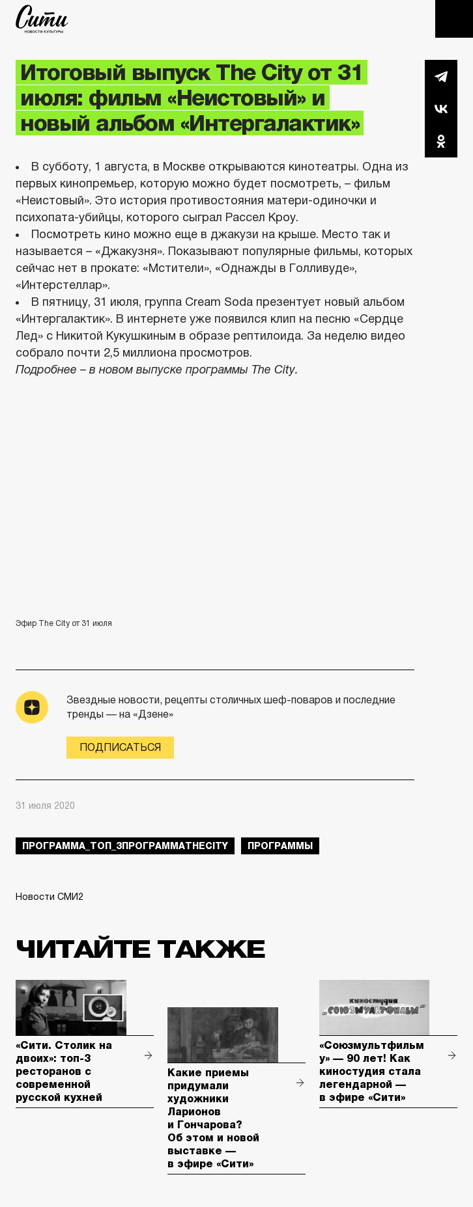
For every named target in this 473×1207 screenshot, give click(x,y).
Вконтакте (441, 108)
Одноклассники (441, 141)
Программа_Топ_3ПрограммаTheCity (125, 846)
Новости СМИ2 (49, 896)
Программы (280, 846)
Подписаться (120, 747)
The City (42, 19)
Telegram (441, 76)
